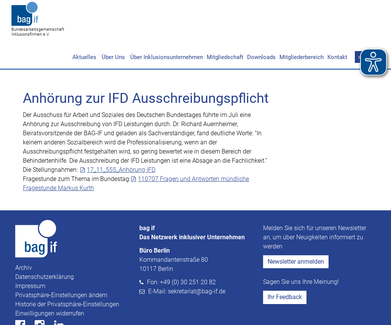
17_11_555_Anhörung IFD (121, 140)
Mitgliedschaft (225, 27)
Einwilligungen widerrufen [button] (49, 284)
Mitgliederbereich (301, 27)
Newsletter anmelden (296, 232)
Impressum (30, 256)
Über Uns (112, 27)
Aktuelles (84, 27)
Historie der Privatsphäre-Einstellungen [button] (67, 275)
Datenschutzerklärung (44, 247)
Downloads (261, 27)
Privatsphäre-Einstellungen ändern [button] (61, 265)
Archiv (23, 238)
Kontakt (337, 27)
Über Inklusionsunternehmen (166, 27)
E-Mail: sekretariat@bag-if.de (186, 262)
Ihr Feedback (285, 267)
